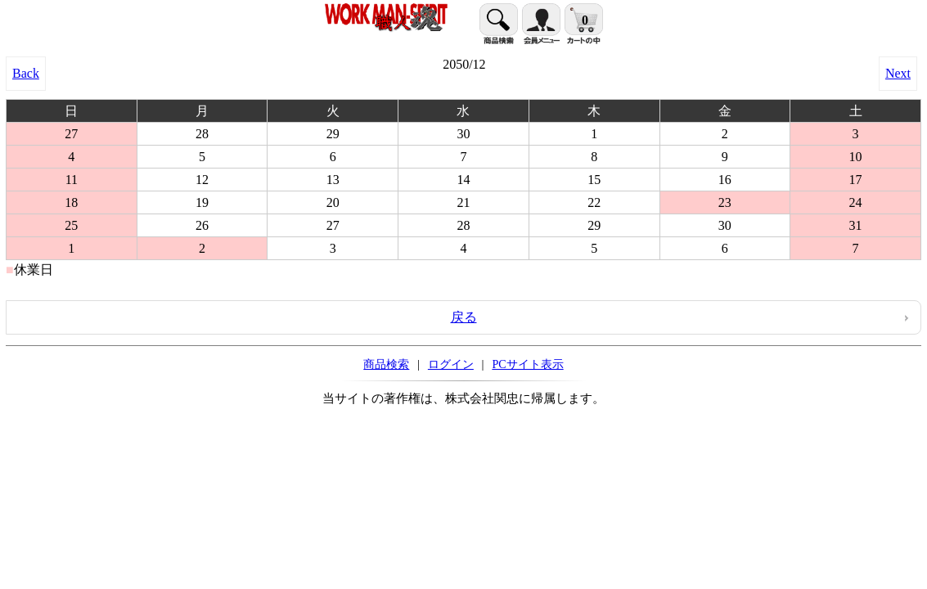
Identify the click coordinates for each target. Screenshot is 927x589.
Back (25, 73)
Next (898, 73)
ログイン (451, 364)
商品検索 (386, 364)
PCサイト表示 (527, 364)
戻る (464, 317)
